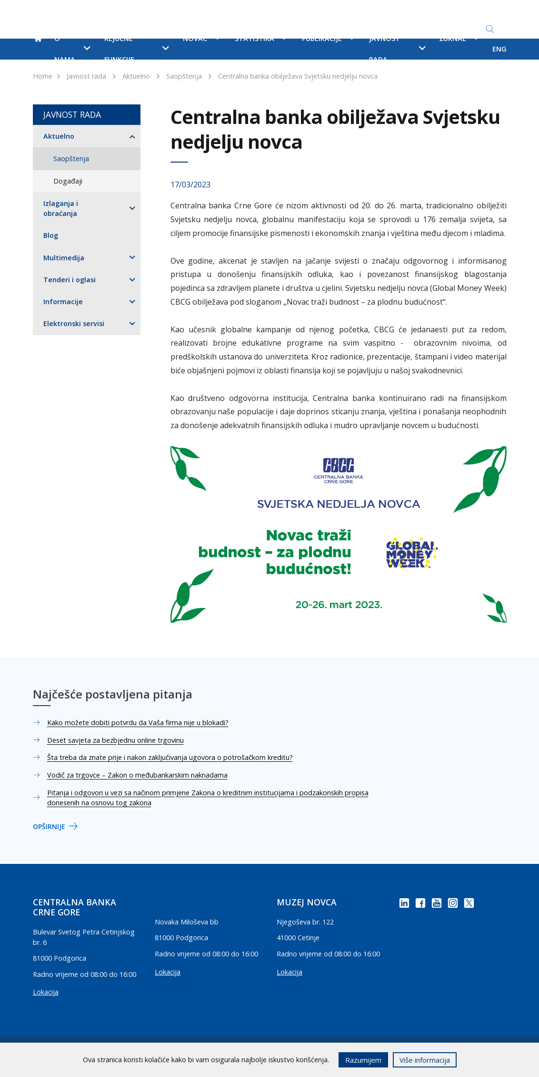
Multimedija (63, 257)
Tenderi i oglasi (69, 279)
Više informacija (424, 1060)
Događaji (67, 180)
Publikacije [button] (328, 38)
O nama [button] (72, 49)
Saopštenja (184, 76)
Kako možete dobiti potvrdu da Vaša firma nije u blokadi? (138, 722)
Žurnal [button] (459, 38)
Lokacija (46, 991)
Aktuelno (136, 76)
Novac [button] (201, 38)
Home (42, 76)
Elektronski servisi (73, 323)
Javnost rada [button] (397, 49)
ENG (499, 48)
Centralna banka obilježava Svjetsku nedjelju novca (298, 76)
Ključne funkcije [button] (136, 49)
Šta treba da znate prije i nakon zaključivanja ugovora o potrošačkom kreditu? (170, 757)
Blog (50, 235)
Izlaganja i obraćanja (60, 208)
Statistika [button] (261, 38)
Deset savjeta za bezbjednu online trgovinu (115, 740)
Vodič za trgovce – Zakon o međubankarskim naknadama (137, 775)
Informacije (63, 301)
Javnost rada (86, 76)
